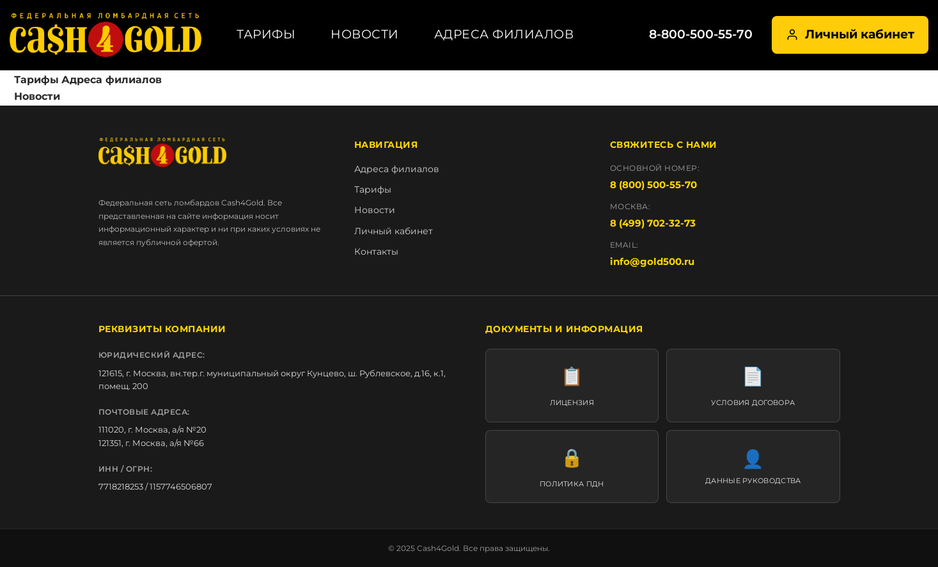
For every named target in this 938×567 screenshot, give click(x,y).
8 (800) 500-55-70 (653, 185)
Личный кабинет (850, 34)
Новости (365, 34)
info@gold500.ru (652, 261)
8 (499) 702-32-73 (653, 223)
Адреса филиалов (504, 34)
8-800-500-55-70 (701, 34)
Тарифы (266, 34)
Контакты (376, 251)
